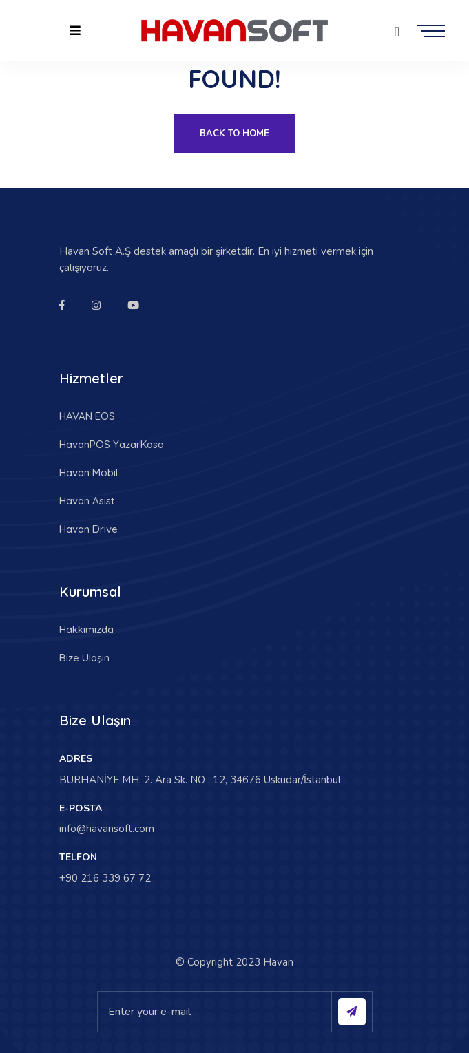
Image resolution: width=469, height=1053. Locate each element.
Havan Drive (88, 528)
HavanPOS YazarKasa (111, 444)
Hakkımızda (86, 629)
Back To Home (234, 133)
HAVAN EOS (87, 416)
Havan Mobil (88, 472)
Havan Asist (86, 500)
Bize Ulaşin (84, 657)
